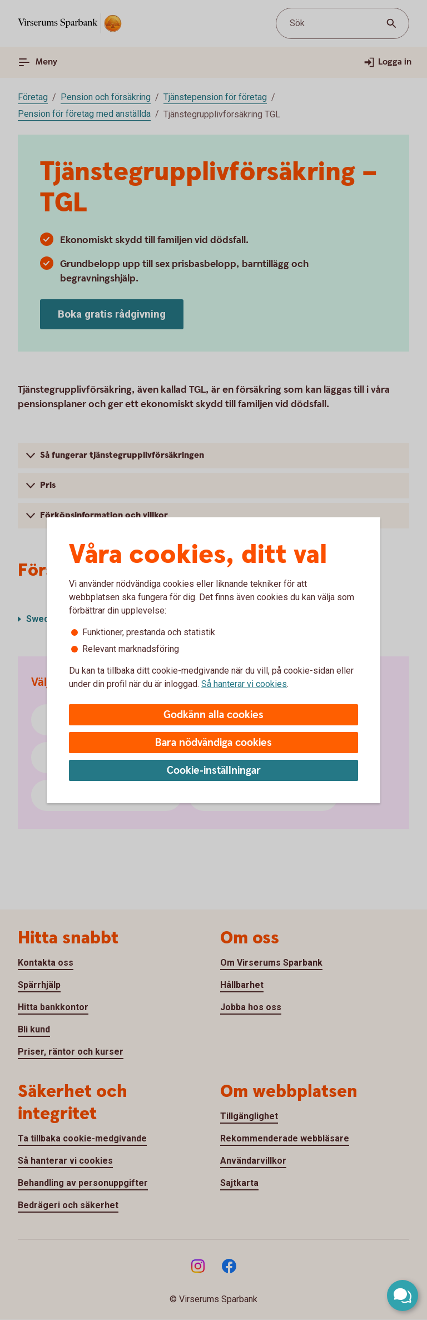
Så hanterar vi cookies (244, 684)
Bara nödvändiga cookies (213, 743)
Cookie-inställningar (214, 771)
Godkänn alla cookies (213, 715)
